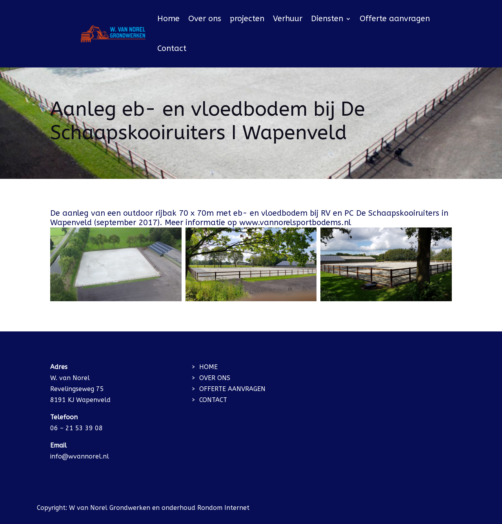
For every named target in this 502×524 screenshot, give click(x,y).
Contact (171, 48)
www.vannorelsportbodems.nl (296, 222)
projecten (247, 18)
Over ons (204, 18)
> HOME (204, 367)
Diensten (327, 18)
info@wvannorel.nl (79, 456)
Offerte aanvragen (395, 18)
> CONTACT (209, 400)
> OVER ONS (210, 378)
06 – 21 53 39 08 (76, 428)
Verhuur (287, 18)
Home (168, 18)
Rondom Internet (223, 507)
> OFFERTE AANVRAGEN (228, 389)
